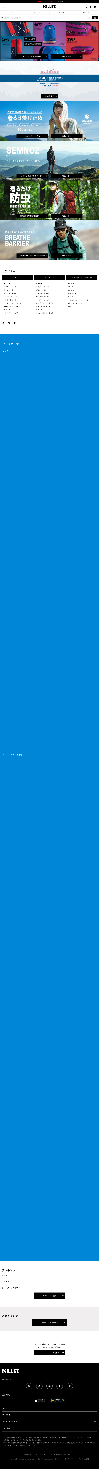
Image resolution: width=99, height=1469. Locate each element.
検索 (95, 18)
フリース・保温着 (10, 293)
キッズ (70, 297)
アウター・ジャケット (12, 287)
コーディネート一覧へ (49, 1322)
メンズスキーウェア (11, 313)
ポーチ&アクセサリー (76, 303)
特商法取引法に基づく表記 (62, 1455)
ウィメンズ (37, 12)
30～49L (71, 287)
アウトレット (86, 12)
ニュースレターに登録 (49, 1352)
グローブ (7, 310)
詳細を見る (51, 96)
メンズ (12, 12)
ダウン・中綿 (8, 290)
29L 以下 (71, 290)
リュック (62, 12)
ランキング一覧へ (49, 1295)
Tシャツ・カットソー (11, 296)
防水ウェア (8, 283)
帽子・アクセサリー (11, 306)
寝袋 (69, 306)
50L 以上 (71, 283)
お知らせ (60, 2)
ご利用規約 (27, 1455)
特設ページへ (35, 56)
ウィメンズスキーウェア (44, 313)
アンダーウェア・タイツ (12, 303)
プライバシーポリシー (42, 1455)
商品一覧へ (71, 56)
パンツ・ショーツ (10, 300)
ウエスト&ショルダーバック (78, 300)
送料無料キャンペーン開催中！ (45, 2)
